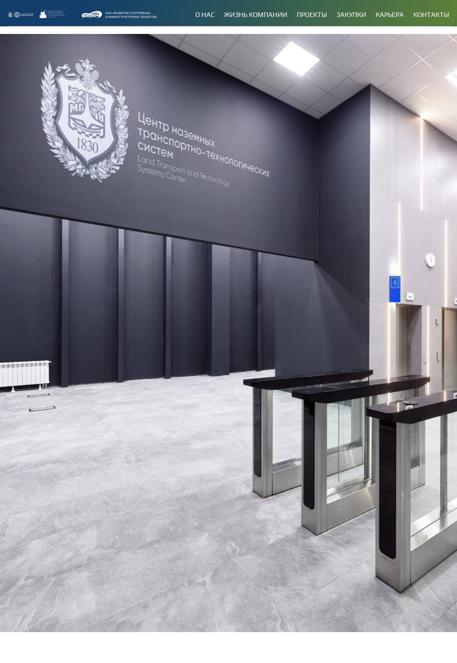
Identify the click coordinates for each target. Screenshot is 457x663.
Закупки (351, 14)
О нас (205, 14)
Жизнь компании (255, 14)
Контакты (431, 14)
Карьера (390, 14)
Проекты (312, 14)
